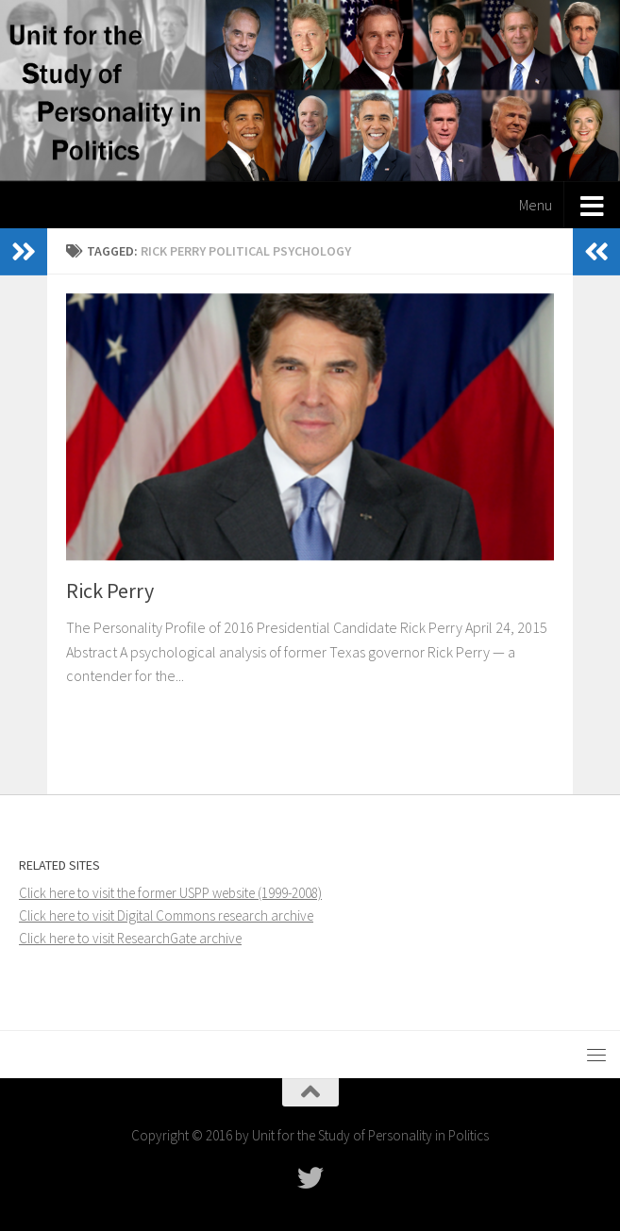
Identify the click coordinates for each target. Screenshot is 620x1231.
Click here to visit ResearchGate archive (130, 938)
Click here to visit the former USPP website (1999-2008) (170, 893)
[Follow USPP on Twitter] (310, 1178)
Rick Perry (110, 590)
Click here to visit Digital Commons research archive (166, 915)
